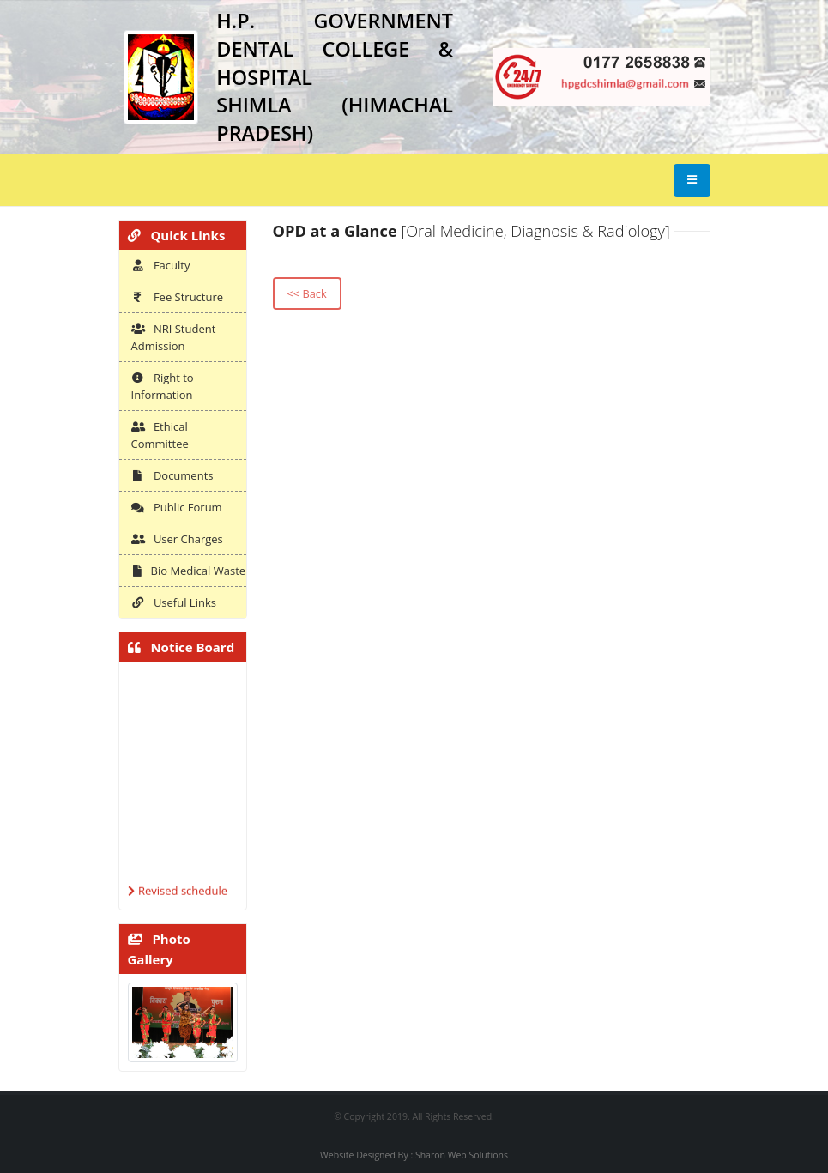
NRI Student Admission (173, 337)
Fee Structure (177, 297)
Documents (172, 475)
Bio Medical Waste (188, 570)
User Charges (177, 539)
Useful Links (173, 602)
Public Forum (176, 507)
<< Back (306, 293)
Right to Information (162, 386)
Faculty (160, 265)
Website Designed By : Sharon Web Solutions (414, 1155)
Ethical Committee (160, 435)
